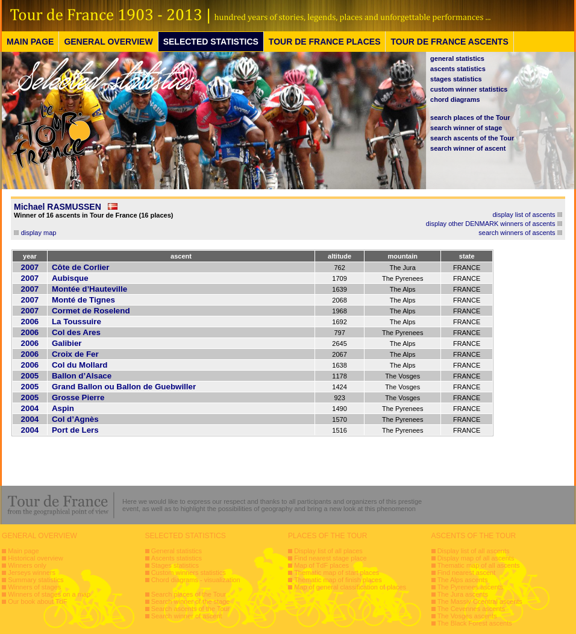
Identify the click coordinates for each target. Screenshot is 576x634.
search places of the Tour (470, 117)
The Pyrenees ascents (470, 587)
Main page (23, 550)
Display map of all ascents (476, 558)
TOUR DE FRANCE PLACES (325, 41)
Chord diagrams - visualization (195, 579)
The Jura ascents (462, 594)
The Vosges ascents (467, 616)
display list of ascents (524, 214)
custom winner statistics (468, 89)
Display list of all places (328, 550)
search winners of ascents (516, 232)
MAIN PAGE (30, 41)
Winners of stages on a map (49, 594)
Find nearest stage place (330, 558)
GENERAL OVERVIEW (108, 41)
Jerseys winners (31, 572)
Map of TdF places (321, 565)
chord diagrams (455, 99)
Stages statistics (175, 565)
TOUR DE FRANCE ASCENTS (449, 41)
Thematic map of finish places (338, 579)
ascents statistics (458, 68)
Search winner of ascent (186, 616)
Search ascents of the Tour (190, 608)
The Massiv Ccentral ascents (479, 601)
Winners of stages (34, 587)
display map (39, 232)
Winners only (27, 565)
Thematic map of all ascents (478, 565)
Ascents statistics (176, 558)
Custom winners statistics (188, 572)
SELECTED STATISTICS (210, 41)
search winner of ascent (468, 148)
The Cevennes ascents (471, 608)
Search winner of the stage (190, 601)
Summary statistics (35, 579)
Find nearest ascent (466, 572)
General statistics (176, 550)
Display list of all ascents (473, 550)
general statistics (457, 58)
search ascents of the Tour (472, 138)
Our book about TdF (37, 601)
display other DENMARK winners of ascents (491, 223)
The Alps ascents (462, 579)
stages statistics (456, 79)
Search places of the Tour (189, 594)
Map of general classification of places (350, 587)
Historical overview (35, 558)
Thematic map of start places (336, 572)
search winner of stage (466, 127)
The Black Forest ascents (474, 623)
